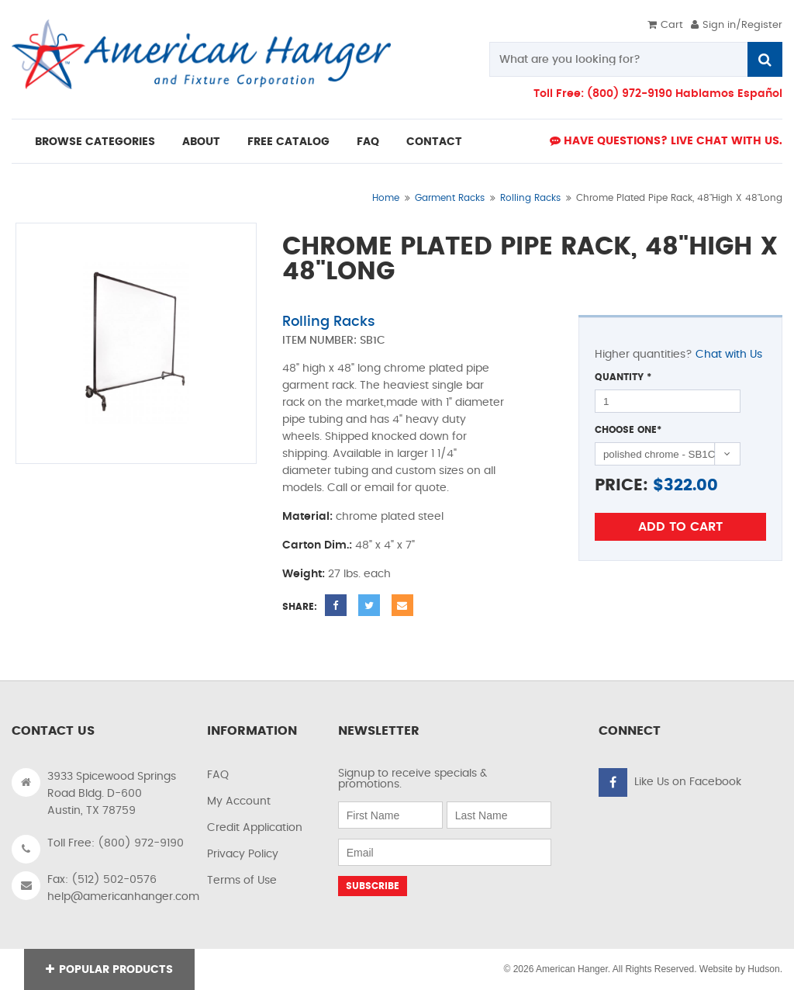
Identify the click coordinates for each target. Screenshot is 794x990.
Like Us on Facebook (687, 782)
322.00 (691, 485)
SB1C (372, 340)
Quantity (623, 377)
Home (385, 197)
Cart (665, 25)
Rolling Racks (530, 197)
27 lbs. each (359, 574)
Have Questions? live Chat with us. (666, 141)
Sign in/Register (736, 25)
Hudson (763, 969)
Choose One (628, 429)
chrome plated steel (390, 516)
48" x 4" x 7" (385, 545)
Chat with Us (729, 354)
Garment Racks (450, 197)
